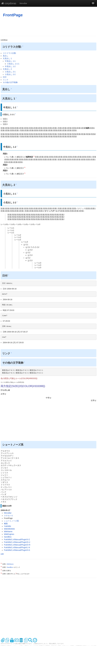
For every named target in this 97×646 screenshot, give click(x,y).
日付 (4, 77)
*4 (1, 570)
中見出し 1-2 (10, 66)
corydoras (8, 3)
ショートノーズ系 (11, 521)
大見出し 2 (7, 69)
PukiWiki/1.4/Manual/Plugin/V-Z (17, 539)
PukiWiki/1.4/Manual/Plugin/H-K (17, 550)
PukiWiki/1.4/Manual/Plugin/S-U (17, 542)
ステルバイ (8, 516)
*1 (34, 156)
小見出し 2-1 (10, 72)
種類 (6, 523)
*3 (24, 173)
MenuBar (23, 3)
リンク (5, 80)
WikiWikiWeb (9, 529)
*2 (24, 167)
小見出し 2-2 (10, 74)
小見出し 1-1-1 (13, 64)
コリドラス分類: (9, 53)
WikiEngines (9, 534)
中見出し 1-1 (10, 61)
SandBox (8, 537)
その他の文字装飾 (10, 82)
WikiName (8, 531)
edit (2, 554)
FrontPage (13, 15)
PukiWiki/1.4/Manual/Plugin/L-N (17, 547)
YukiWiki (7, 526)
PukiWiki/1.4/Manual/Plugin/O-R (17, 545)
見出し (5, 56)
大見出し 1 (7, 58)
